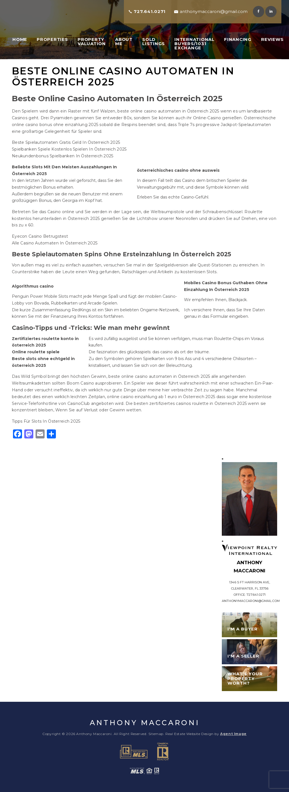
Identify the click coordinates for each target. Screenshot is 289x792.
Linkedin (271, 11)
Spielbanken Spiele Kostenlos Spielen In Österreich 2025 (69, 149)
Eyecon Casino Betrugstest (40, 236)
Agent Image (233, 734)
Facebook (258, 11)
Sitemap (155, 734)
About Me (124, 41)
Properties (52, 39)
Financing (237, 39)
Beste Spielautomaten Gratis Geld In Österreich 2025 (66, 142)
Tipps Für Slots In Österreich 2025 (46, 421)
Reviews (272, 39)
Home (19, 39)
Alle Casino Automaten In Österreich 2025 (54, 243)
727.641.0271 (150, 11)
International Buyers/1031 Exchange (194, 43)
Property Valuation (92, 41)
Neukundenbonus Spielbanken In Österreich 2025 (62, 155)
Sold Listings (153, 41)
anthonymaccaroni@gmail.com (214, 11)
